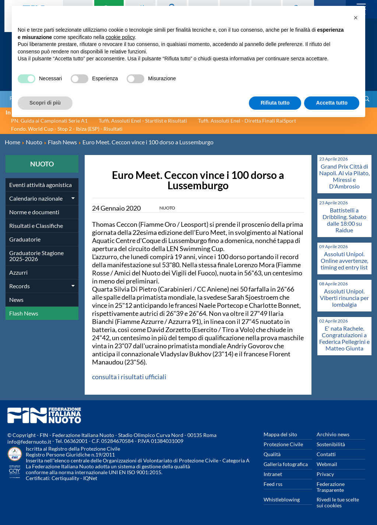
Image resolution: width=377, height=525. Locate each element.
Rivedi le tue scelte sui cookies (338, 502)
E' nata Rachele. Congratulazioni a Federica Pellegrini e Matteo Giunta (344, 338)
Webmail (327, 464)
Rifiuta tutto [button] (275, 103)
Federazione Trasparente (331, 487)
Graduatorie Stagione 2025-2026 (36, 255)
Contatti (326, 454)
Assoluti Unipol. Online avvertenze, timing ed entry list (344, 260)
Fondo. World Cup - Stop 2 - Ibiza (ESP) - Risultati (67, 129)
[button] (356, 18)
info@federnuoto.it (29, 441)
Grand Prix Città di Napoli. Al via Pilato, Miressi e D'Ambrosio (344, 176)
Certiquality (65, 478)
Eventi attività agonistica (40, 184)
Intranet (273, 474)
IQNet (90, 478)
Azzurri (18, 272)
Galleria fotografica (286, 464)
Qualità (272, 454)
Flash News (23, 313)
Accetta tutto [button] (332, 103)
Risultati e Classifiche (36, 225)
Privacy (325, 474)
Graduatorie (24, 239)
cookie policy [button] (120, 37)
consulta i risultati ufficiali (129, 377)
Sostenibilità (331, 444)
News (16, 299)
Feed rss (273, 484)
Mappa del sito (280, 434)
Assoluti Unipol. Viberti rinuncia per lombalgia (344, 298)
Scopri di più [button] (45, 103)
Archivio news (333, 434)
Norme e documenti (34, 211)
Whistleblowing (282, 499)
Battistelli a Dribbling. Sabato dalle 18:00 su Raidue (344, 220)
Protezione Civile (283, 444)
